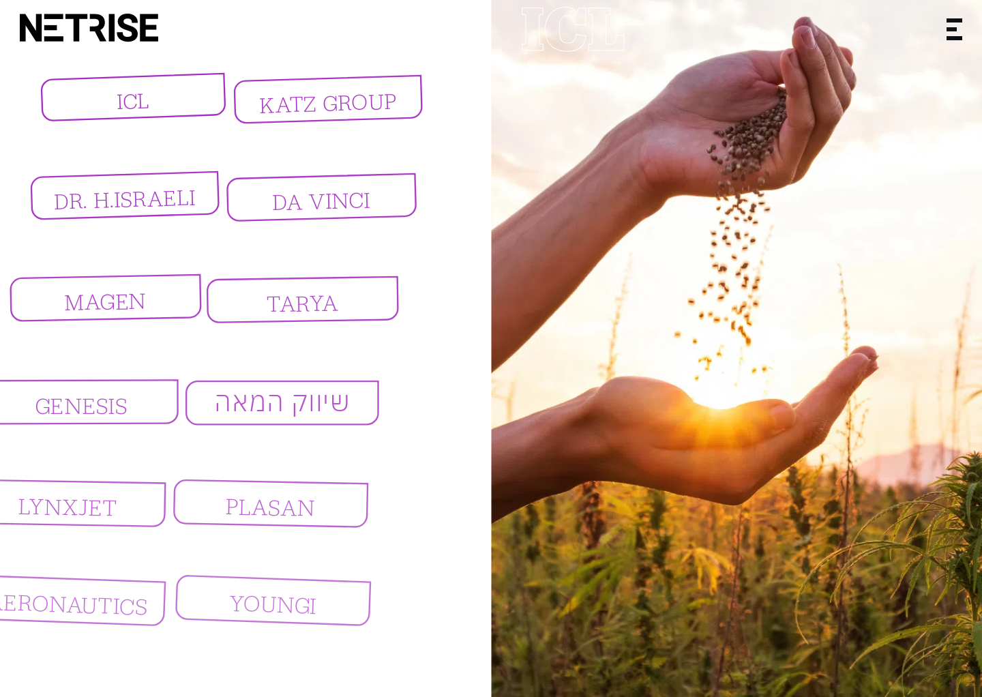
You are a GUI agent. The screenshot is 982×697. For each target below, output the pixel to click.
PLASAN (268, 507)
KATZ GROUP (319, 105)
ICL (131, 100)
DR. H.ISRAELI (116, 201)
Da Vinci (310, 204)
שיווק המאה (275, 404)
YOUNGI (293, 604)
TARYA (290, 307)
